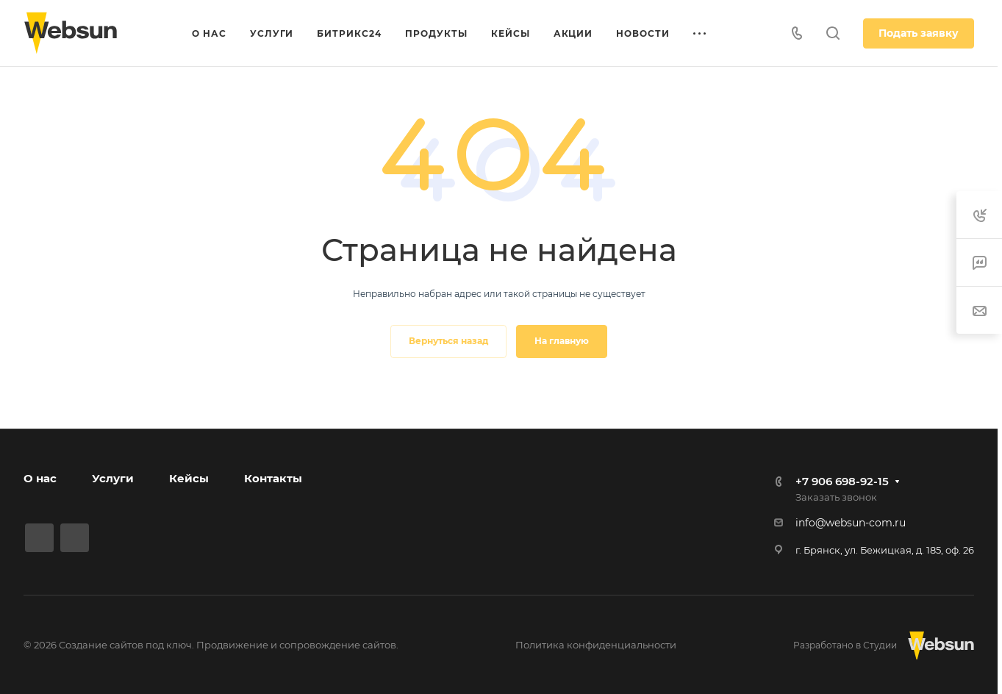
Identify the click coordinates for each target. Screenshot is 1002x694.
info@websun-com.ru (850, 522)
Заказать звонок (836, 497)
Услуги (113, 478)
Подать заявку (918, 33)
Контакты (273, 478)
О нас (40, 478)
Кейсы (189, 478)
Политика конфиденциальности (595, 645)
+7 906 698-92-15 (842, 481)
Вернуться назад (448, 340)
